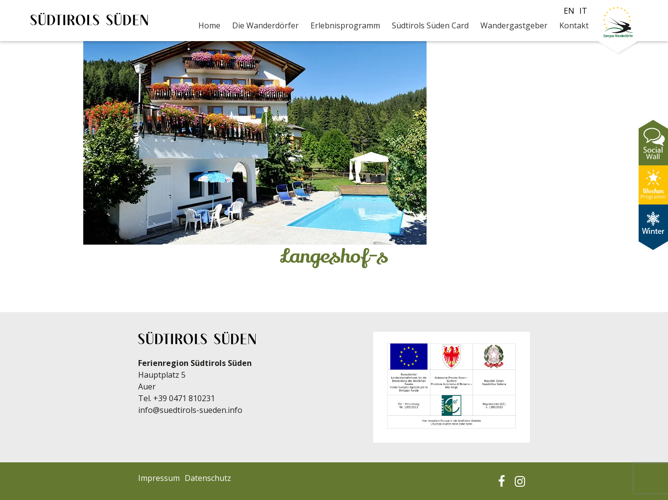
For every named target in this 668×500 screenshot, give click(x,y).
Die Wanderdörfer (265, 25)
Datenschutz (208, 478)
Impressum (159, 478)
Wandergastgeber (514, 25)
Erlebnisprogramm (345, 25)
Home (209, 25)
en (569, 10)
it (583, 10)
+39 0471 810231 (184, 398)
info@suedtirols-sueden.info (190, 410)
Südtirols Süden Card (430, 25)
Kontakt (574, 25)
